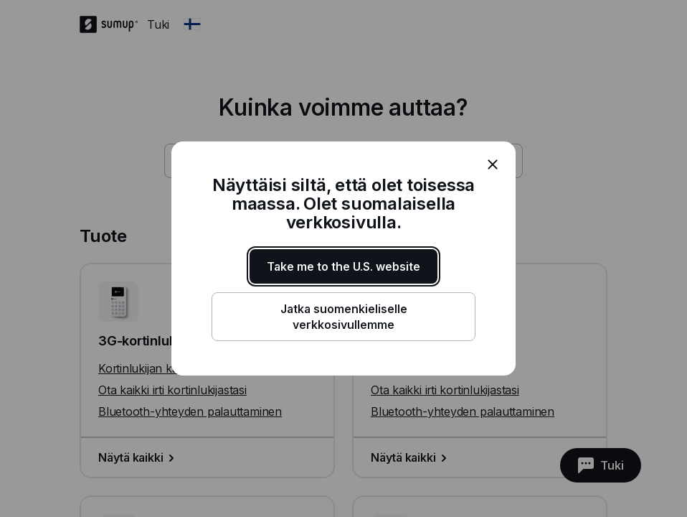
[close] (492, 164)
